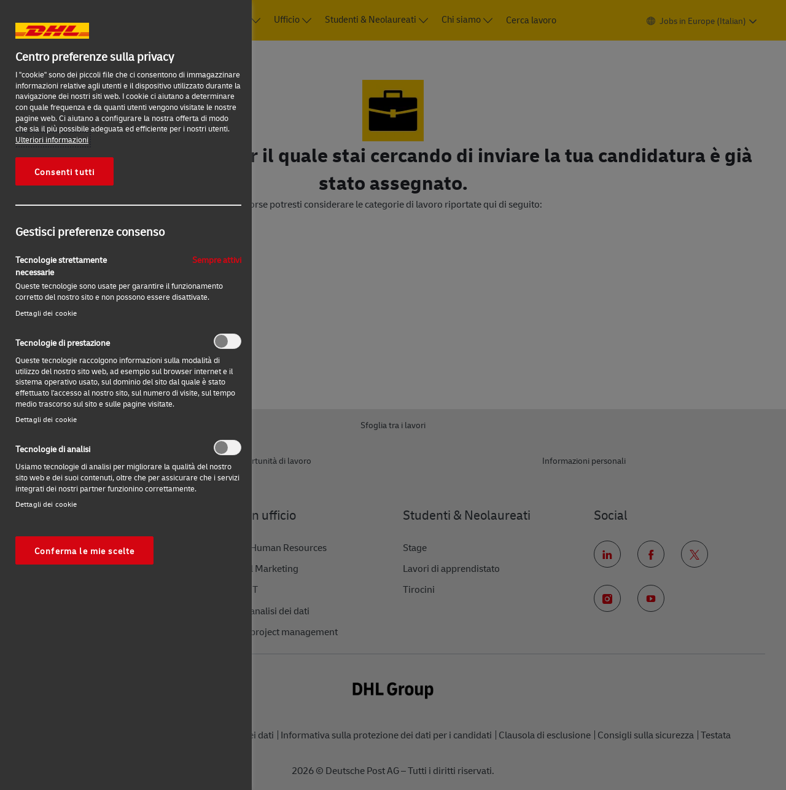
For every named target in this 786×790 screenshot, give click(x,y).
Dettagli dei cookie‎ (46, 313)
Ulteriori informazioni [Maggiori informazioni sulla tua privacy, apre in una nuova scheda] (51, 139)
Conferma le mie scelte (84, 550)
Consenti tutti (64, 171)
